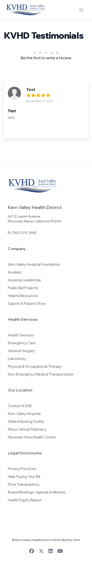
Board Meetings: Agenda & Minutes (37, 492)
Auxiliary (15, 272)
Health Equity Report (25, 500)
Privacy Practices (22, 468)
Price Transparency (23, 484)
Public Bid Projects (23, 288)
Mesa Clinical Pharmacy (27, 429)
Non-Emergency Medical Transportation (41, 374)
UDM (76, 540)
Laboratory (17, 358)
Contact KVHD (20, 405)
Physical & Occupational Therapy (35, 366)
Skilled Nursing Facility (26, 421)
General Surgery (21, 350)
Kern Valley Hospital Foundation (34, 264)
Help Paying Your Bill (24, 476)
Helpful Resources (23, 295)
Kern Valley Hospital (24, 413)
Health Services (21, 335)
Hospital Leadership (24, 280)
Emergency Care (22, 343)
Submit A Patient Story (27, 303)
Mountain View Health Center (32, 437)
